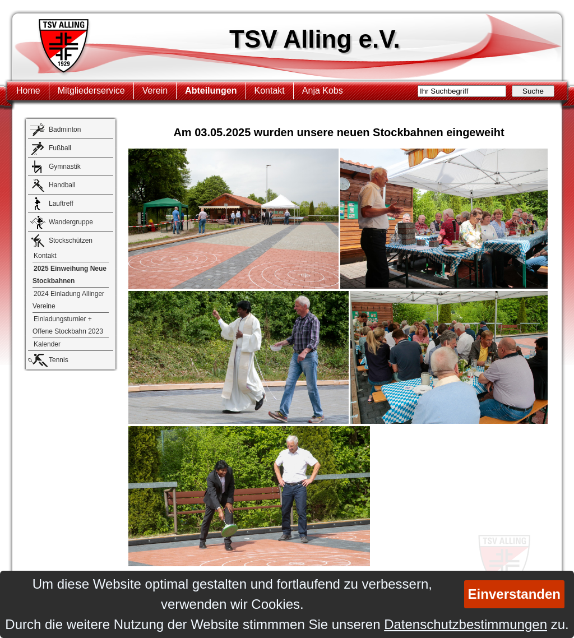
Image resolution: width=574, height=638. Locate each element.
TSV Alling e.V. (314, 39)
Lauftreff (61, 203)
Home (28, 90)
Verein (155, 90)
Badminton (65, 129)
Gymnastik (65, 166)
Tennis (58, 360)
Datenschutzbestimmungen (465, 624)
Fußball (60, 148)
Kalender (47, 344)
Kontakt (269, 90)
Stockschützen (70, 240)
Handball (62, 185)
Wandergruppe (71, 222)
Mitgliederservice (91, 90)
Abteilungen (211, 90)
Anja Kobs (322, 90)
